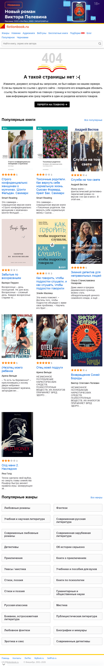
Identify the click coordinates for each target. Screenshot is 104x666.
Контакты (17, 658)
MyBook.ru (39, 658)
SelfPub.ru (51, 658)
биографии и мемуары (71, 630)
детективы (11, 547)
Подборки (75, 33)
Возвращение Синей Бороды (85, 376)
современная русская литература (71, 520)
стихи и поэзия (14, 591)
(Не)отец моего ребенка (12, 369)
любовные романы (17, 508)
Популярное (8, 37)
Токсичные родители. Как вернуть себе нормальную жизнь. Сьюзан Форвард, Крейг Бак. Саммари (51, 186)
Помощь (5, 658)
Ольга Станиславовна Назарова (83, 281)
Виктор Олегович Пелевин (85, 383)
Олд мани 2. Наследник (10, 467)
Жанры (5, 33)
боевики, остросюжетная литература (21, 618)
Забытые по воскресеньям (11, 276)
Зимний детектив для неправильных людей (86, 274)
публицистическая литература (76, 616)
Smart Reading (9, 198)
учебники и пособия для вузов (76, 569)
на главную (50, 104)
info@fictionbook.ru (10, 662)
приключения (13, 558)
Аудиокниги (29, 33)
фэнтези (62, 508)
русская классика (15, 605)
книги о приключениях (71, 558)
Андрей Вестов (79, 184)
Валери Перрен (10, 282)
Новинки (15, 33)
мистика (61, 605)
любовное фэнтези (17, 630)
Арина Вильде (9, 375)
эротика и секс (14, 641)
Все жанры (96, 497)
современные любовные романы (21, 534)
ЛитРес (27, 658)
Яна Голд (7, 473)
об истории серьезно (70, 547)
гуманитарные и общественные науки (70, 593)
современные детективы (73, 641)
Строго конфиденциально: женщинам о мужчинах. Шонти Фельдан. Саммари (15, 186)
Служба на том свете (85, 179)
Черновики (22, 37)
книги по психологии (70, 580)
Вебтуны (41, 33)
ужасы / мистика (15, 569)
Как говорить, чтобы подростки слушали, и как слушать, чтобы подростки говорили (51, 283)
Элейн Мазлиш (44, 293)
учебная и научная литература (24, 519)
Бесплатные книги (58, 33)
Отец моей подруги (49, 367)
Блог (89, 33)
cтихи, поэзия (13, 580)
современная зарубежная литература (73, 534)
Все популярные (93, 120)
